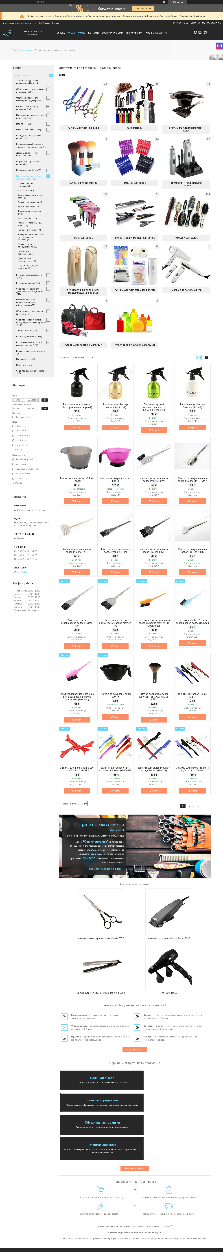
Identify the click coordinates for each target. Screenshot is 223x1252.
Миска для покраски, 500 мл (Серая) (77, 479)
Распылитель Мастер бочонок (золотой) (115, 406)
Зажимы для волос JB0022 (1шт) (192, 695)
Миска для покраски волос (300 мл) (115, 695)
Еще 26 (18, 450)
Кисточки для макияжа (26, 336)
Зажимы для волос (135, 183)
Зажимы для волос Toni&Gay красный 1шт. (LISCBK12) (77, 769)
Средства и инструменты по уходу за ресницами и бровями (31, 321)
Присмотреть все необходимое (103, 868)
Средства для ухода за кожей (30, 370)
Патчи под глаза (24, 359)
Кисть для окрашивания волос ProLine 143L (77, 550)
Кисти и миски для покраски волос (186, 129)
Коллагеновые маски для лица (30, 351)
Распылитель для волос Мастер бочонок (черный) (77, 406)
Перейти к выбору (134, 1127)
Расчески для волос (186, 238)
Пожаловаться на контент (111, 1249)
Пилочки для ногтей (25, 129)
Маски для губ (23, 365)
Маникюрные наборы (26, 170)
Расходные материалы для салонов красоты (29, 343)
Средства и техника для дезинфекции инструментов (29, 290)
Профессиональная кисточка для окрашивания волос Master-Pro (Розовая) (77, 697)
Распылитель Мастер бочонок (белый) (192, 406)
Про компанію (134, 33)
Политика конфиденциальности (138, 1249)
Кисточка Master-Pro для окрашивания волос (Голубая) (193, 621)
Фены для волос (83, 238)
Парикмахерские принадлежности (135, 290)
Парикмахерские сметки (83, 183)
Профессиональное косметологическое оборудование (25, 302)
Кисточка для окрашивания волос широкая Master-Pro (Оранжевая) (154, 623)
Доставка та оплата (112, 33)
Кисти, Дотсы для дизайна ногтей (28, 137)
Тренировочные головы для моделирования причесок (83, 291)
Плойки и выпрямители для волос (134, 238)
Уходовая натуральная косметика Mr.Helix (27, 82)
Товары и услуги (24, 50)
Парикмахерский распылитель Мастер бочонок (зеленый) (154, 407)
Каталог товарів (76, 33)
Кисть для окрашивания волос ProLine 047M (154, 550)
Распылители (134, 128)
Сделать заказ (134, 1049)
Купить (78, 427)
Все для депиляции (25, 283)
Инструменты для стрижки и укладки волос (29, 177)
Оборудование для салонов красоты (29, 312)
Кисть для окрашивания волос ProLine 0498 (154, 479)
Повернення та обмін (156, 33)
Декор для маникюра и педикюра (27, 154)
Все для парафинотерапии (29, 274)
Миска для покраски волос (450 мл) (115, 479)
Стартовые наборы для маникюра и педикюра (27, 99)
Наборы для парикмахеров (186, 290)
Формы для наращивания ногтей (28, 163)
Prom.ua (125, 1246)
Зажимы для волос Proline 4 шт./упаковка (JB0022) (192, 769)
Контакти (93, 33)
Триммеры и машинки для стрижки (186, 184)
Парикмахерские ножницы (83, 128)
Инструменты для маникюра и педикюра (30, 116)
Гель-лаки (20, 123)
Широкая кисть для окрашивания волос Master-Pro (115, 623)
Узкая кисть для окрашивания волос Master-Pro (77, 623)
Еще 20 (18, 483)
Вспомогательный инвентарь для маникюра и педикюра (29, 145)
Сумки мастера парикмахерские (83, 345)
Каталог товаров (22, 75)
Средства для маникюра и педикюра (28, 108)
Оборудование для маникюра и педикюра (30, 90)
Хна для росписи (24, 330)
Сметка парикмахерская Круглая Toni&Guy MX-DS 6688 (154, 697)
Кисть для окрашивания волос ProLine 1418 (192, 550)
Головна (60, 33)
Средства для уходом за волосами (134, 345)
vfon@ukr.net (23, 572)
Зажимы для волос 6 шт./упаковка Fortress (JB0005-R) (115, 769)
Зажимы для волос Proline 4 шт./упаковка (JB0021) (154, 769)
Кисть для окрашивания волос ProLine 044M (115, 550)
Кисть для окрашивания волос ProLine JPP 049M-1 (193, 479)
